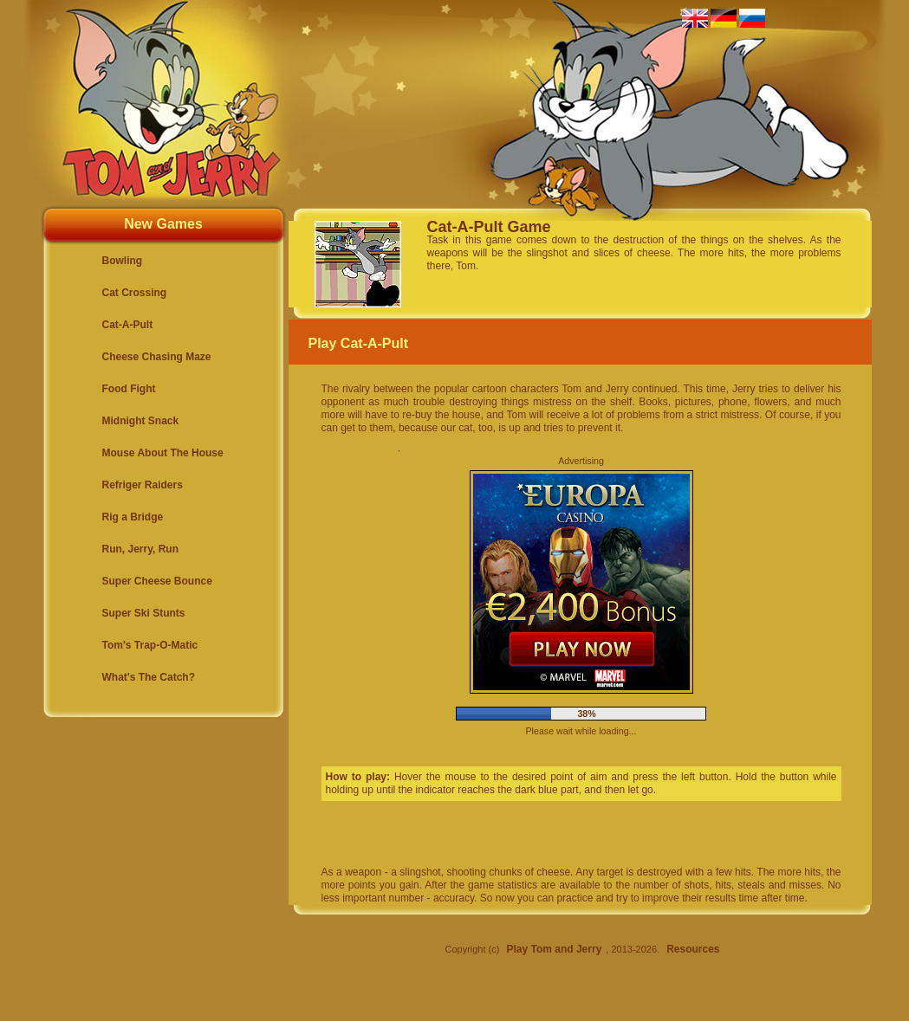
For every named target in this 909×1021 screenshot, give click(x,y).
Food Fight (129, 389)
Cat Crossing (134, 293)
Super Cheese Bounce (157, 581)
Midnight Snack (140, 421)
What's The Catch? (149, 677)
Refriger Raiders (142, 485)
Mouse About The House (163, 453)
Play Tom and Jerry (553, 949)
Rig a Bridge (133, 517)
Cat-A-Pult (127, 325)
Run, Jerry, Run (140, 549)
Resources (692, 949)
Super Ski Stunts (143, 613)
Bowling (122, 261)
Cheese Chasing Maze (156, 357)
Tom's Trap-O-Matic (150, 645)
